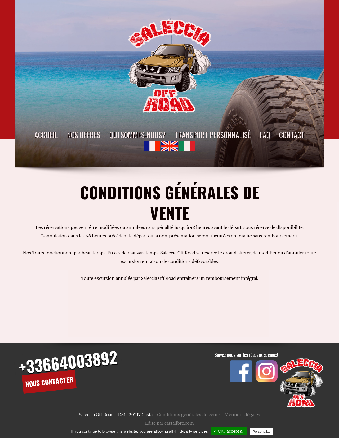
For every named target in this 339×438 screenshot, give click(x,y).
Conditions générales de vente (188, 414)
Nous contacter (49, 381)
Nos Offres (83, 134)
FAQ (265, 134)
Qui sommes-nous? (137, 134)
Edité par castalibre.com (169, 423)
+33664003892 (67, 362)
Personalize (262, 431)
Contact (292, 134)
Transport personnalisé (213, 134)
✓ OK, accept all (228, 431)
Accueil (46, 134)
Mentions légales (242, 414)
